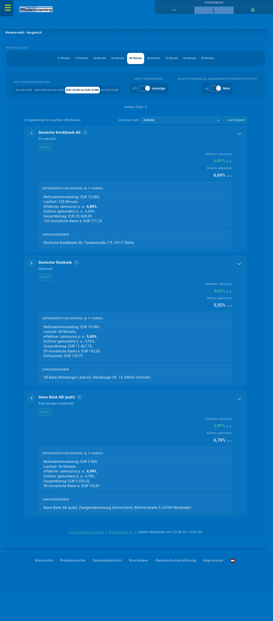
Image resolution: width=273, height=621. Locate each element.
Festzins (49, 175)
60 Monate (158, 62)
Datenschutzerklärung (176, 590)
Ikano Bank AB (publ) (60, 426)
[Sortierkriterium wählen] (181, 149)
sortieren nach (128, 148)
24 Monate (91, 62)
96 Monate (225, 62)
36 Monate (113, 62)
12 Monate (46, 62)
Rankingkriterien (121, 561)
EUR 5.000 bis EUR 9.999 (79, 93)
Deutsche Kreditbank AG (63, 161)
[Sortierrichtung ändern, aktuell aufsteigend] (235, 148)
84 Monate (203, 62)
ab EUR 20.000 (166, 93)
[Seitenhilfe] (253, 12)
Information (214, 4)
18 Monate (69, 62)
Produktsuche (73, 590)
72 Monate (180, 62)
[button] (136, 217)
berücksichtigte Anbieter (86, 561)
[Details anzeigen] (240, 162)
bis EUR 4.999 (42, 93)
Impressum (213, 590)
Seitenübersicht (107, 590)
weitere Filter (135, 135)
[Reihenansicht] (174, 12)
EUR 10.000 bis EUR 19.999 (126, 93)
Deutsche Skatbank (59, 291)
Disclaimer (139, 590)
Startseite (44, 590)
